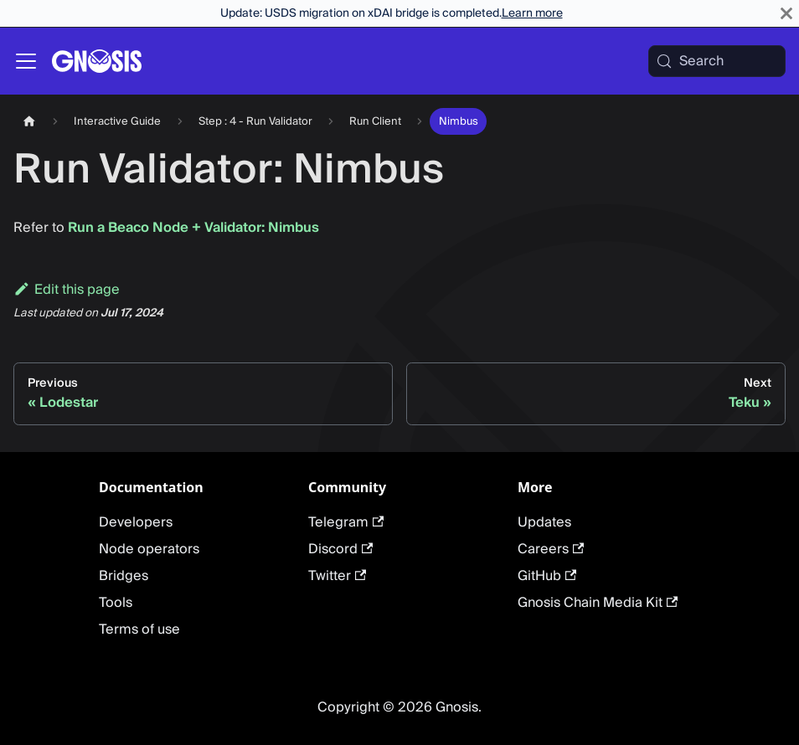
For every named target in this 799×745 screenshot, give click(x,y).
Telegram (346, 522)
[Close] (786, 13)
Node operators (149, 549)
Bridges (123, 576)
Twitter (337, 576)
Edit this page (66, 289)
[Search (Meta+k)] (717, 61)
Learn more (532, 13)
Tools (115, 602)
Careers (551, 549)
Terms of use (139, 629)
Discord (340, 549)
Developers (136, 522)
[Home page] (29, 121)
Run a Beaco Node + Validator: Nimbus (193, 227)
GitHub (547, 576)
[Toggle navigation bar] (26, 61)
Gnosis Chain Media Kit (598, 602)
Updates (544, 522)
